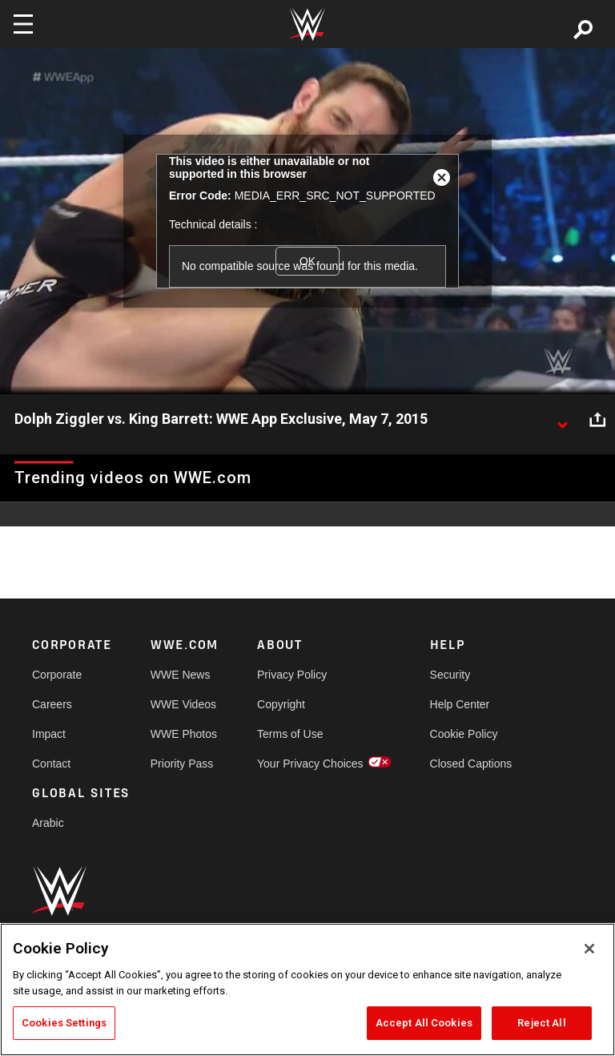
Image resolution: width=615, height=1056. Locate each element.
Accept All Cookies (424, 1023)
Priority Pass (182, 763)
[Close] (589, 948)
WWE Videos (183, 704)
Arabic (48, 822)
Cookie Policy (464, 734)
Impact (49, 734)
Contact (51, 763)
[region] (307, 989)
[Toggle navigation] (23, 24)
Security (450, 674)
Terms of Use (290, 734)
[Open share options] (597, 419)
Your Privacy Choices (310, 763)
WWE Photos (184, 734)
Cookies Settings (64, 1023)
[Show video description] (562, 419)
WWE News (181, 674)
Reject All (541, 1023)
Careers (52, 704)
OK (307, 261)
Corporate (57, 674)
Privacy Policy (292, 674)
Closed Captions (471, 763)
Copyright (281, 704)
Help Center (460, 704)
